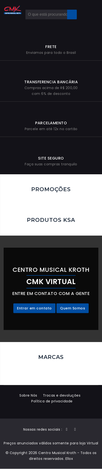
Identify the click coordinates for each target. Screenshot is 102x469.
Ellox (69, 458)
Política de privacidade (52, 401)
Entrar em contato (34, 308)
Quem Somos (72, 308)
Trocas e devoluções (62, 395)
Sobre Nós (28, 395)
